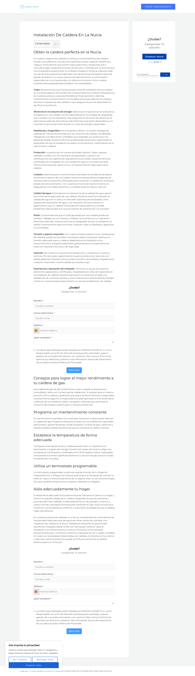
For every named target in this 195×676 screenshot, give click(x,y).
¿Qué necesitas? (42, 337)
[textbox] (74, 342)
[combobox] (37, 331)
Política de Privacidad (82, 671)
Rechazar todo (45, 659)
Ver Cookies (20, 659)
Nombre (38, 300)
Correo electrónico (43, 313)
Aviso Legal (98, 671)
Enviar (74, 370)
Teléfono (38, 325)
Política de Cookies (63, 671)
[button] (54, 44)
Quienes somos (111, 671)
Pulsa (155, 62)
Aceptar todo (33, 665)
